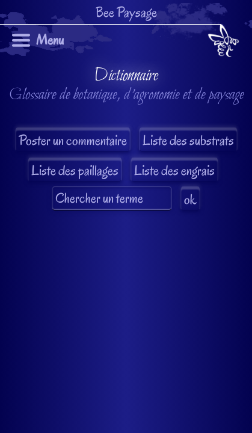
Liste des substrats (188, 140)
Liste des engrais (174, 170)
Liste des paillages (74, 170)
